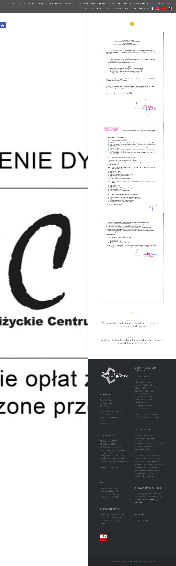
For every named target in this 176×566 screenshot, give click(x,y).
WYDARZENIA (15, 3)
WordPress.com (149, 561)
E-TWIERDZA (41, 3)
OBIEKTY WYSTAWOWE (86, 3)
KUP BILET (28, 3)
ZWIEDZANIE (55, 3)
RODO (117, 497)
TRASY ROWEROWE (163, 3)
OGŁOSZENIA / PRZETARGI (116, 9)
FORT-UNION (95, 9)
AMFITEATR (122, 3)
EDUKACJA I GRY (106, 3)
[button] (3, 25)
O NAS (133, 9)
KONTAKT (143, 9)
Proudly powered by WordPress (120, 561)
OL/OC (103, 523)
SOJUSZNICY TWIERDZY (141, 3)
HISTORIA (68, 3)
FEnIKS (84, 9)
